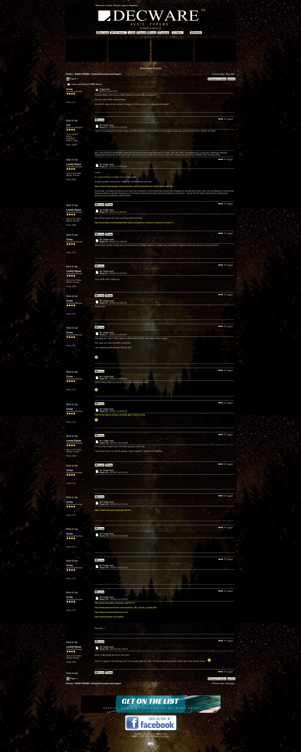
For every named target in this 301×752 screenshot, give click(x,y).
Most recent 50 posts (150, 68)
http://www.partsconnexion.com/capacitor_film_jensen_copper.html (126, 607)
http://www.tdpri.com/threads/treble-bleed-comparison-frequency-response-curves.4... (134, 222)
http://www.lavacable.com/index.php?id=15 (115, 603)
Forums (69, 74)
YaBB (134, 736)
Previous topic (218, 74)
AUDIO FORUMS (82, 74)
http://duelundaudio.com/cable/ (109, 617)
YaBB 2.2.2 (161, 734)
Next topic (230, 74)
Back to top (72, 120)
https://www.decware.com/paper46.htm (113, 510)
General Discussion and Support (106, 74)
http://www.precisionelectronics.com (111, 612)
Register (133, 5)
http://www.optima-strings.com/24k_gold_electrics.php (120, 415)
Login (123, 5)
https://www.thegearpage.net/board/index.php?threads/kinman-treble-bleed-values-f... (134, 186)
